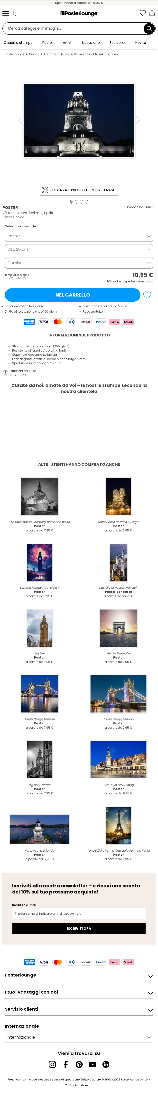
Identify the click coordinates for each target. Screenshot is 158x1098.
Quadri (34, 54)
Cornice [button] (15, 263)
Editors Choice (13, 217)
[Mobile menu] (5, 13)
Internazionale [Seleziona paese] (21, 1037)
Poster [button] (14, 236)
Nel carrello (73, 294)
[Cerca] (149, 28)
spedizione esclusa (138, 281)
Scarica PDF (18, 375)
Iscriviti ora (79, 928)
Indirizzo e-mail (24, 905)
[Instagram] (52, 1064)
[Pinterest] (79, 1064)
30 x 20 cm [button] (18, 249)
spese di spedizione (66, 1079)
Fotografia (52, 54)
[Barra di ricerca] (74, 28)
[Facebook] (65, 1064)
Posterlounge (14, 54)
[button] (16, 13)
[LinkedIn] (106, 1064)
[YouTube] (92, 1064)
